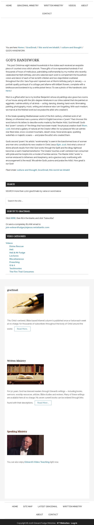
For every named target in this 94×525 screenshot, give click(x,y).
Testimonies (15, 266)
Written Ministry (16, 358)
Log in (74, 521)
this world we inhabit (59, 168)
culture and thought (27, 168)
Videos (9, 241)
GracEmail (43, 168)
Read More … (43, 400)
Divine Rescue (16, 244)
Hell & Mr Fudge (17, 250)
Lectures (14, 254)
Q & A (12, 263)
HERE (13, 216)
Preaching (14, 260)
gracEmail (12, 288)
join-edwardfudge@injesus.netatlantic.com (27, 225)
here (8, 88)
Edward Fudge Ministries (47, 29)
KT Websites (63, 521)
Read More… (22, 326)
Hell (11, 247)
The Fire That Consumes (21, 269)
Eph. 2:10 (61, 142)
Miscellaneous (16, 257)
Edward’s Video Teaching (37, 460)
